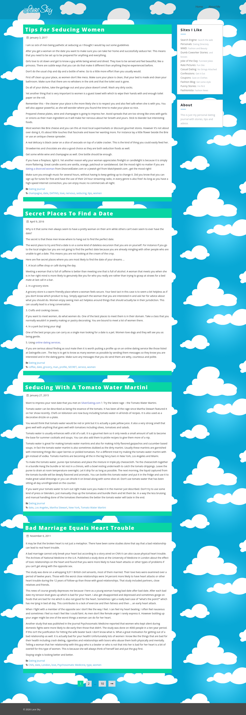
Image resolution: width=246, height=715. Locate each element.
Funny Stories (188, 86)
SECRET (72, 367)
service (82, 367)
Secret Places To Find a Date (69, 213)
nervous (70, 193)
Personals (186, 44)
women (97, 193)
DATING (54, 193)
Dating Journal (37, 189)
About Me (214, 7)
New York (74, 507)
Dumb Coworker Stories (194, 52)
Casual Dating (188, 69)
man (55, 367)
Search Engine (188, 39)
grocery (47, 367)
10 (102, 684)
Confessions (187, 73)
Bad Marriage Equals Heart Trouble (80, 527)
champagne (35, 193)
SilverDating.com (91, 402)
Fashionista (186, 90)
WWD (183, 48)
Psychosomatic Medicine (71, 665)
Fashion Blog (187, 81)
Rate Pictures (187, 65)
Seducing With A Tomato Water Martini (86, 387)
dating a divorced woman (40, 168)
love (62, 193)
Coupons (185, 77)
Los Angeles (41, 507)
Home (199, 7)
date (45, 193)
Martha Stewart (58, 507)
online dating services (48, 342)
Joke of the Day (188, 60)
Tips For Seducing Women (65, 29)
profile (63, 367)
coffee (32, 367)
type (89, 665)
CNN (31, 665)
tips (90, 193)
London (45, 665)
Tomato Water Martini (93, 507)
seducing (81, 193)
